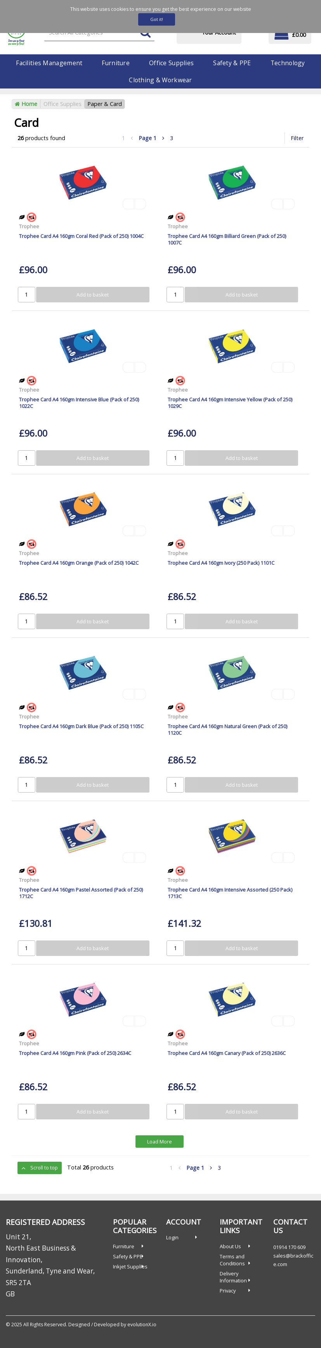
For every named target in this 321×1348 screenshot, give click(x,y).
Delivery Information (233, 1277)
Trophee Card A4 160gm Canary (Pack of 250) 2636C (227, 1053)
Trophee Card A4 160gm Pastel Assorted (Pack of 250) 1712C (81, 893)
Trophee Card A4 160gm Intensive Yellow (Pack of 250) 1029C (230, 402)
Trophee (29, 226)
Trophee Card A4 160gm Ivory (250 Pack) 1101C (221, 562)
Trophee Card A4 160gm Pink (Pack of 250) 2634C (75, 1053)
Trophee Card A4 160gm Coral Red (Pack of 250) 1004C (81, 235)
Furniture (116, 63)
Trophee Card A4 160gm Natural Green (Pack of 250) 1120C (227, 729)
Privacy (228, 1290)
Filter (297, 138)
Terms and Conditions (232, 1260)
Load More (159, 1141)
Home (26, 104)
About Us (230, 1246)
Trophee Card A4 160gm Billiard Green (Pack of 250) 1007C (227, 239)
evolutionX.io (141, 1324)
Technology (288, 63)
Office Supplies (171, 63)
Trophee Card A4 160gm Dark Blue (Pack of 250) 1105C (81, 726)
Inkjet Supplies (130, 1266)
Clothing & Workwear (160, 80)
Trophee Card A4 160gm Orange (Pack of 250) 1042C (79, 562)
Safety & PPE (232, 63)
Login (172, 1237)
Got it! (156, 19)
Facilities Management (49, 63)
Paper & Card (104, 104)
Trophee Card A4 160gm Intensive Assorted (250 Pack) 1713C (230, 893)
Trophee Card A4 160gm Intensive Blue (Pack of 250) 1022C (79, 402)
